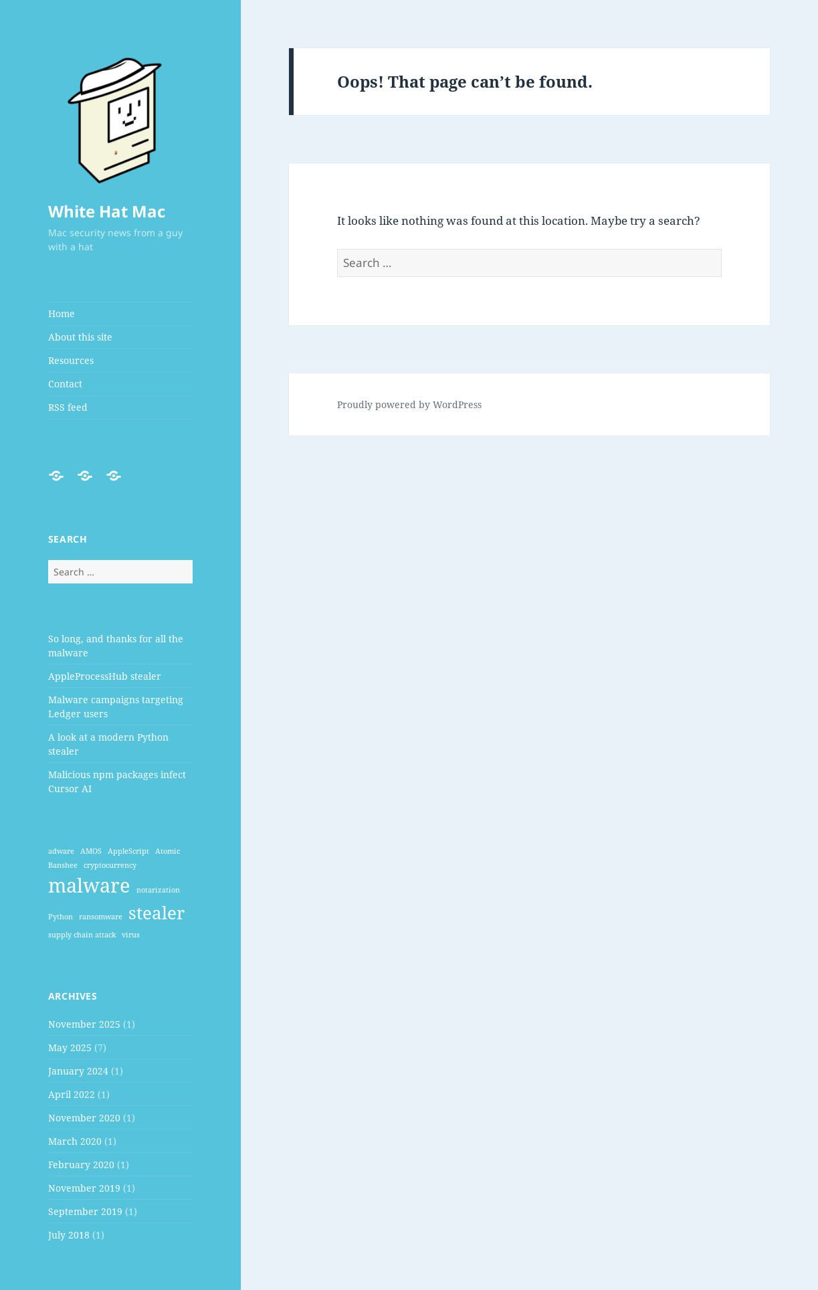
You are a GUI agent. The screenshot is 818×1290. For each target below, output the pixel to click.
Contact (65, 383)
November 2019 (84, 1188)
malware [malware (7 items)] (89, 885)
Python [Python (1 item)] (60, 916)
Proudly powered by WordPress (409, 404)
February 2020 (81, 1164)
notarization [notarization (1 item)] (158, 890)
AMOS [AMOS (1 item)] (91, 851)
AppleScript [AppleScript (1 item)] (128, 851)
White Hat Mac (106, 211)
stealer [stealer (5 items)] (156, 913)
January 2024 (78, 1071)
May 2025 (70, 1047)
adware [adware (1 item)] (61, 851)
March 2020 (75, 1141)
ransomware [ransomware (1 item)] (100, 916)
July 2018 (69, 1234)
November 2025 (84, 1024)
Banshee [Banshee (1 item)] (63, 865)
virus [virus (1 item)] (131, 934)
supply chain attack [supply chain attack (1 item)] (82, 934)
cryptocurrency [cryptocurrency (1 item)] (110, 865)
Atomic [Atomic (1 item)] (167, 851)
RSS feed (68, 407)
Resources (71, 360)
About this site (80, 337)
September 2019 (85, 1211)
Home (61, 313)
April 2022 (71, 1094)
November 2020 (84, 1117)
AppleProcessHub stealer (104, 676)
